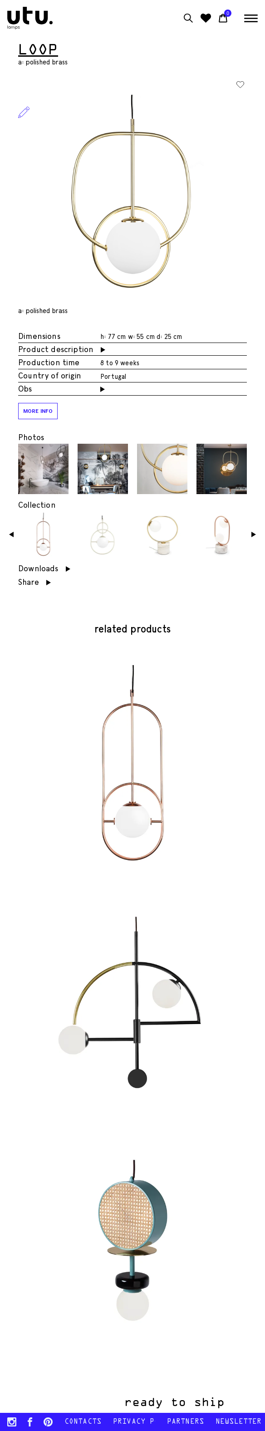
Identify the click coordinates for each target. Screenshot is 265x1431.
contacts (82, 1422)
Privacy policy (134, 1422)
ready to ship (177, 1402)
